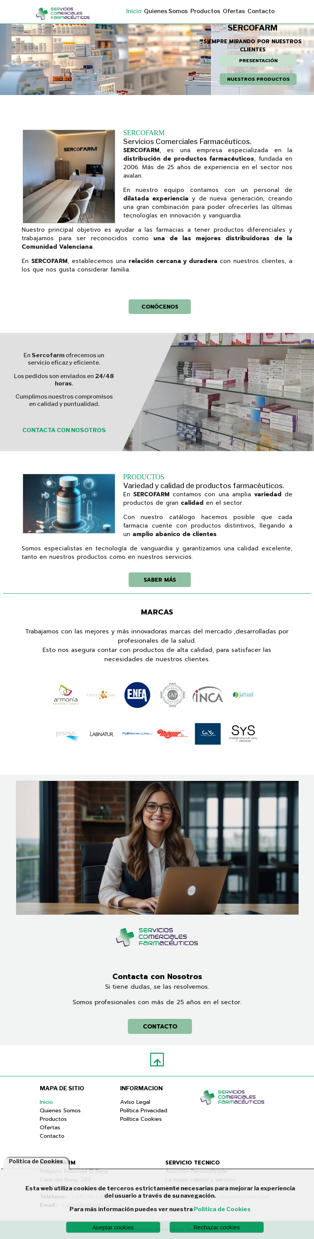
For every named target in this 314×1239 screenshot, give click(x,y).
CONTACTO (160, 1026)
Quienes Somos (166, 11)
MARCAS (157, 612)
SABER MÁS (160, 579)
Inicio (133, 11)
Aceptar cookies (113, 1227)
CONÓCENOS (159, 306)
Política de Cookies (222, 1209)
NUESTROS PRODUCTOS (258, 79)
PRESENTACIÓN (258, 60)
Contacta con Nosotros (157, 976)
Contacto (261, 11)
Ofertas (234, 11)
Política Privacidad (143, 1110)
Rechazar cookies (216, 1227)
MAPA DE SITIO (62, 1088)
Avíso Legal (135, 1102)
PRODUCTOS (144, 477)
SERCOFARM (144, 133)
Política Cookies (141, 1119)
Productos (205, 11)
